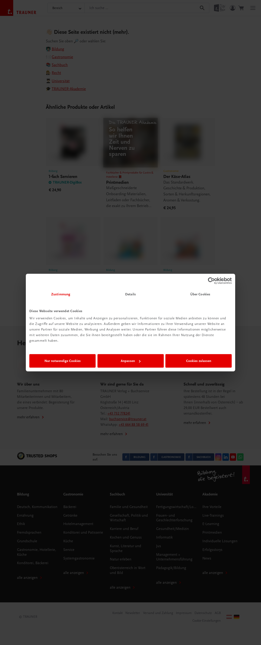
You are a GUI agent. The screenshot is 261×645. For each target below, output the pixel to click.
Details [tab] (130, 294)
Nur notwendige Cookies (62, 361)
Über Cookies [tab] (200, 294)
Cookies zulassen (198, 361)
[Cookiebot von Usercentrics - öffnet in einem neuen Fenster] (211, 280)
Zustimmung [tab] (60, 294)
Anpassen (131, 361)
